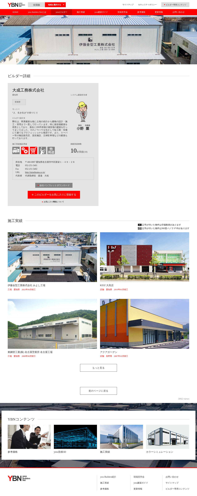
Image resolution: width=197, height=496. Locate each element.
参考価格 (141, 12)
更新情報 (159, 12)
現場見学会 (123, 12)
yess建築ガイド (101, 12)
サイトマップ (128, 5)
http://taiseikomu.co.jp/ (35, 172)
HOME (15, 12)
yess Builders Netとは (37, 12)
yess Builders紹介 (108, 477)
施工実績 (81, 12)
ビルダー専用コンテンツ (177, 489)
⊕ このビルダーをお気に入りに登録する (54, 194)
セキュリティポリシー (147, 5)
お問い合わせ (179, 12)
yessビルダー (61, 12)
